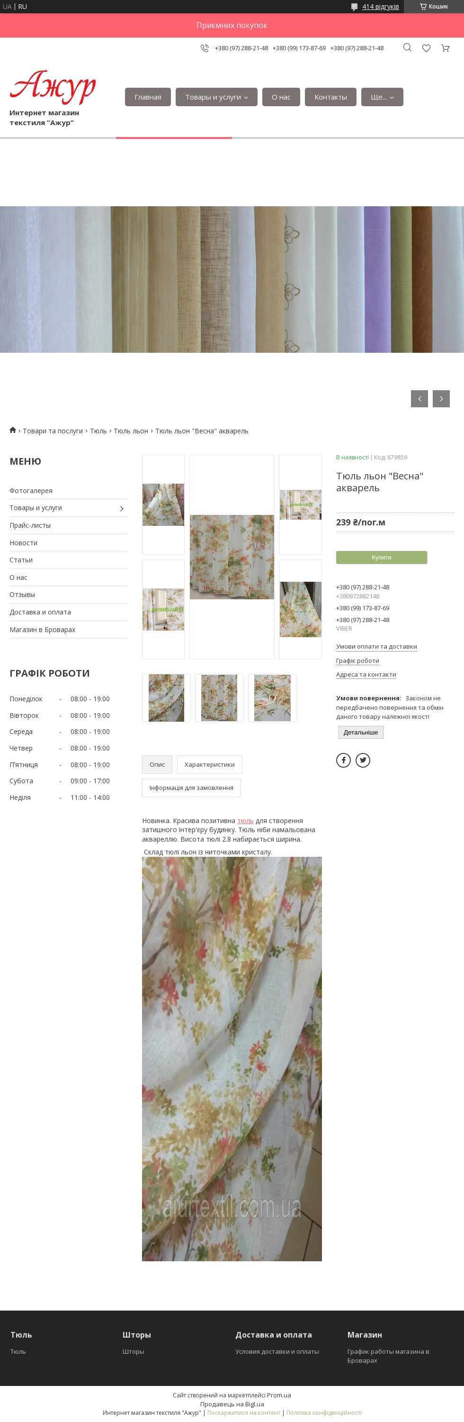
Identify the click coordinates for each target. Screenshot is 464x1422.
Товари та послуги (53, 430)
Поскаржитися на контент (243, 1413)
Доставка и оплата (40, 611)
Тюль (98, 430)
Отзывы (22, 594)
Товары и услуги (213, 96)
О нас (281, 96)
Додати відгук (426, 48)
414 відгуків (380, 6)
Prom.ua (279, 1395)
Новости (23, 542)
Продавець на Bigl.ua (232, 1404)
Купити (382, 557)
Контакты (330, 96)
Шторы (133, 1351)
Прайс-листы (30, 525)
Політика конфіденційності (324, 1413)
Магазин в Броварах (42, 629)
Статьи (21, 559)
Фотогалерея (31, 490)
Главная (147, 96)
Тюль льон (131, 430)
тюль (245, 820)
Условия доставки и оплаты (277, 1351)
